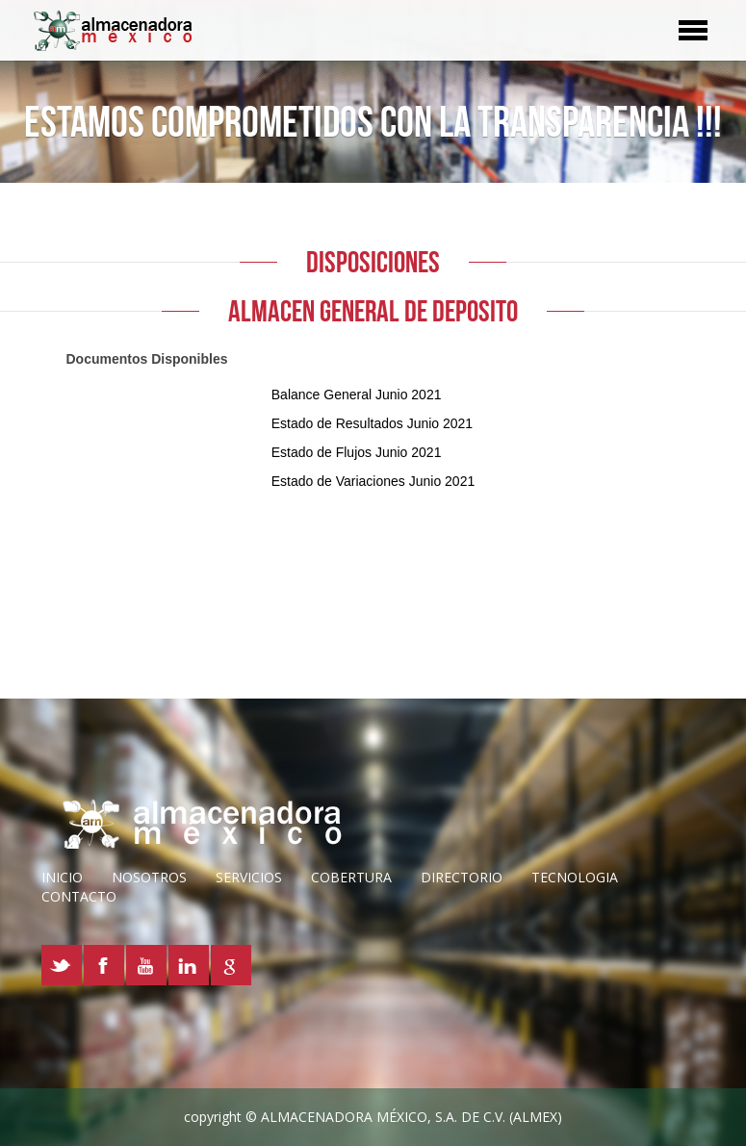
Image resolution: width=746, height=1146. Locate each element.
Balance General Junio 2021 (356, 394)
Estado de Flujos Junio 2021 (356, 452)
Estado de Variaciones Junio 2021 (373, 481)
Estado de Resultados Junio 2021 (372, 423)
